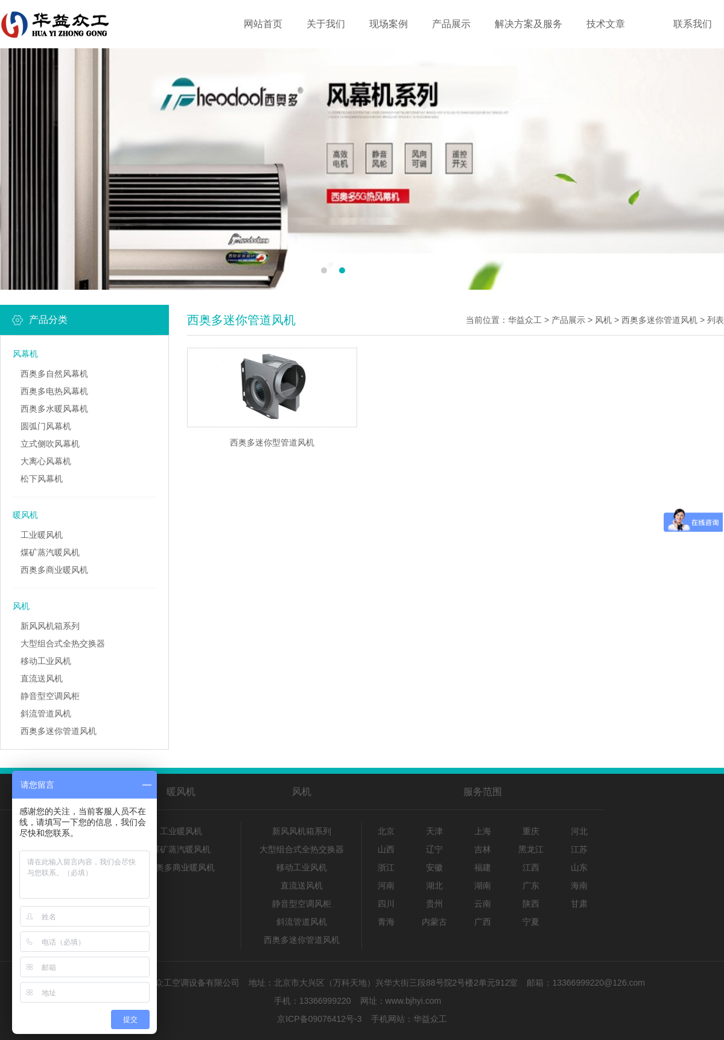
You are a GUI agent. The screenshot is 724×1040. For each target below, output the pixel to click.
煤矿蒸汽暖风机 (50, 552)
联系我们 (692, 24)
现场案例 (388, 24)
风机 (21, 606)
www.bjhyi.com (414, 1001)
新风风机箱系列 (50, 626)
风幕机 (25, 354)
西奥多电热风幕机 (54, 391)
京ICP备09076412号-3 (319, 1019)
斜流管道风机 (46, 713)
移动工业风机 (46, 661)
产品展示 (451, 24)
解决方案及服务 (528, 24)
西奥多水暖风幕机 (54, 408)
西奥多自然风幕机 (54, 373)
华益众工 (525, 320)
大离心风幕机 (46, 461)
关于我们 (325, 24)
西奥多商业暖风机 (54, 570)
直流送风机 (42, 678)
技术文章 (605, 24)
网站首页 (263, 24)
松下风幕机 (42, 478)
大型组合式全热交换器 (63, 643)
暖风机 (25, 515)
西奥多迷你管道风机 (59, 731)
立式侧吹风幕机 (50, 443)
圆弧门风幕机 (46, 426)
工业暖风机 (42, 535)
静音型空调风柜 (50, 696)
